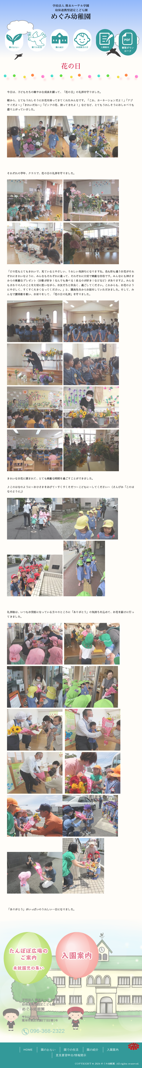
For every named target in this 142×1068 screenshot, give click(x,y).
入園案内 (105, 47)
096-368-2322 (47, 1029)
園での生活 (37, 47)
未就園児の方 (82, 47)
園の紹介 (60, 47)
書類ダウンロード (128, 49)
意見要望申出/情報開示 (71, 1055)
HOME (28, 1049)
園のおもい (14, 47)
